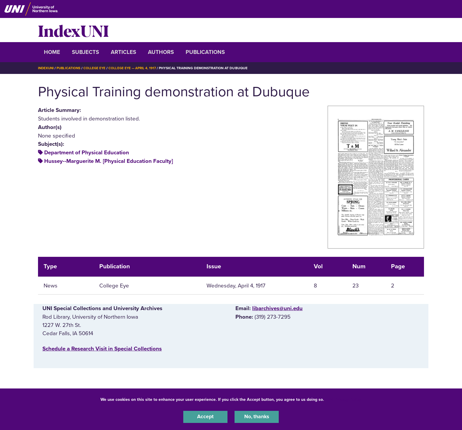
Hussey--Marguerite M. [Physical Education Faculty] (108, 161)
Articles (123, 52)
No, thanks (256, 416)
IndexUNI (73, 30)
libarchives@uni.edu (277, 308)
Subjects (85, 52)
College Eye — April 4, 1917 (135, 68)
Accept (205, 416)
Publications (205, 52)
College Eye (96, 68)
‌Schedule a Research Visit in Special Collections (102, 348)
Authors (161, 52)
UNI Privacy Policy (343, 398)
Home (52, 52)
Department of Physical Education (86, 152)
